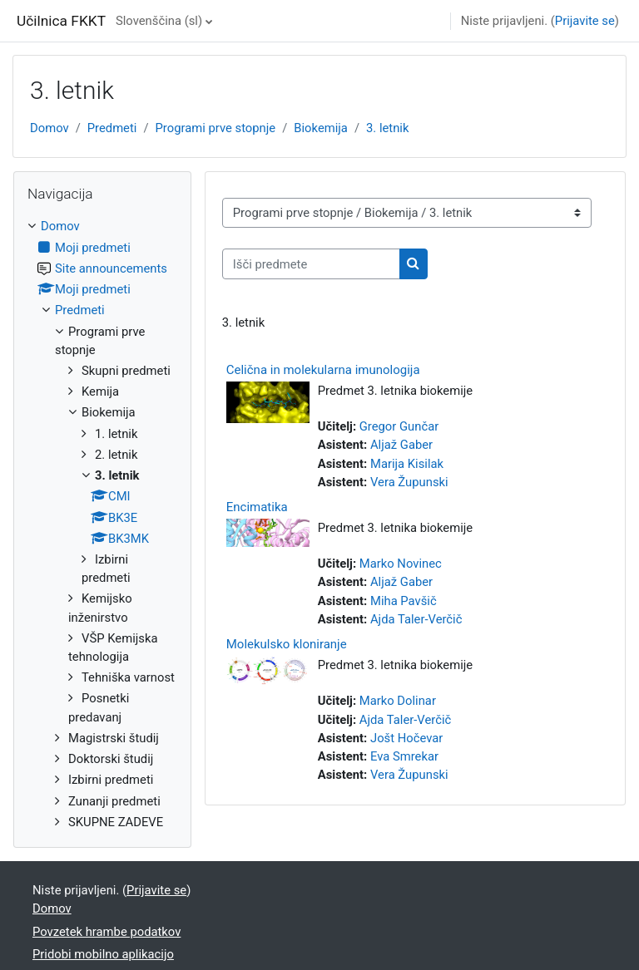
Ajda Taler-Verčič (416, 619)
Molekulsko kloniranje (286, 644)
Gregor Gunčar (398, 426)
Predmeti (112, 128)
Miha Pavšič (403, 600)
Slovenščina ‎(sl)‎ (159, 20)
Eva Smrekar (404, 756)
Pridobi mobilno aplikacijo (103, 954)
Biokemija (321, 128)
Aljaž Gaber (401, 444)
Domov (49, 128)
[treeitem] (102, 524)
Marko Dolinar (397, 700)
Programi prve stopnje (216, 128)
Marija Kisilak (406, 463)
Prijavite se (585, 20)
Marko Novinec (400, 563)
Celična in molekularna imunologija (323, 369)
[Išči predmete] (311, 263)
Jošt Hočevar (406, 738)
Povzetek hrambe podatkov (106, 931)
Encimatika (257, 507)
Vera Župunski (409, 482)
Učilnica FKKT (61, 20)
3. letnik (387, 128)
